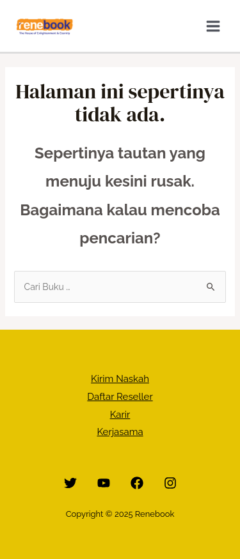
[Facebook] (137, 483)
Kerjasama (120, 432)
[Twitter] (70, 483)
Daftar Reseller (119, 396)
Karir (120, 414)
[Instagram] (170, 483)
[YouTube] (103, 483)
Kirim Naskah (120, 379)
